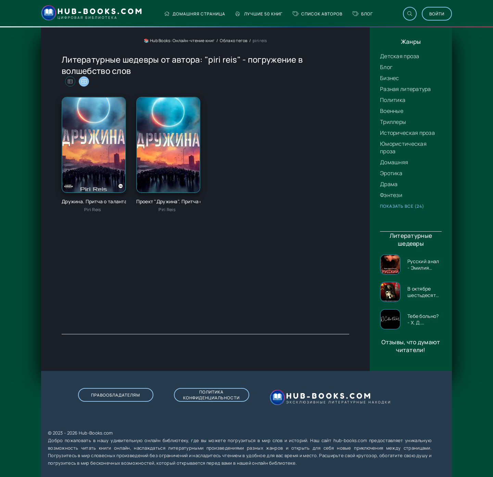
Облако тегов (233, 40)
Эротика (391, 173)
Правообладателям (115, 395)
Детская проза (399, 56)
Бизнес (389, 78)
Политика (392, 100)
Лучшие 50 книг (259, 14)
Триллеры (393, 122)
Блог (363, 14)
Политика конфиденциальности (211, 395)
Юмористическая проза (403, 147)
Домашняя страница (194, 14)
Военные (391, 111)
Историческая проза (407, 133)
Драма (388, 184)
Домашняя (394, 162)
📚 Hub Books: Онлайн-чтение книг (179, 40)
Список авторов (317, 14)
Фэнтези (391, 195)
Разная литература (405, 89)
